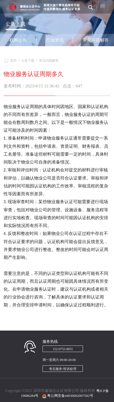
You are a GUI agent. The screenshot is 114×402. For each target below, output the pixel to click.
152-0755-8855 (63, 349)
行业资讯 (55, 40)
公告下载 (27, 60)
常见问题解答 (49, 60)
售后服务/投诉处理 (62, 369)
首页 (13, 60)
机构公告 (18, 40)
